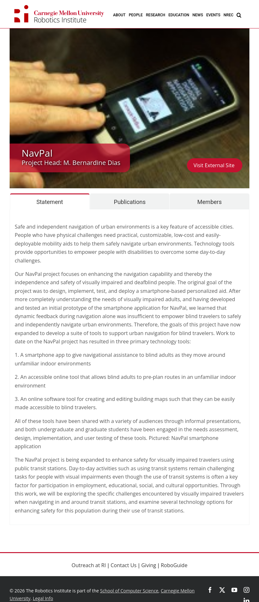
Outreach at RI (89, 565)
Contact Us (124, 565)
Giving (148, 565)
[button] (239, 15)
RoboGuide (174, 565)
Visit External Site (214, 165)
